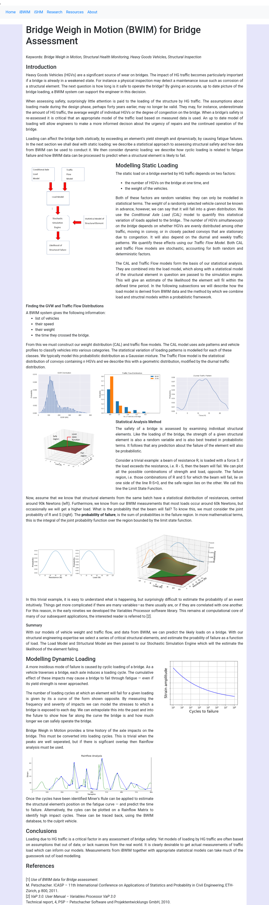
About (92, 12)
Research (54, 12)
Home (11, 12)
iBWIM (24, 12)
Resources (75, 12)
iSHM (38, 12)
